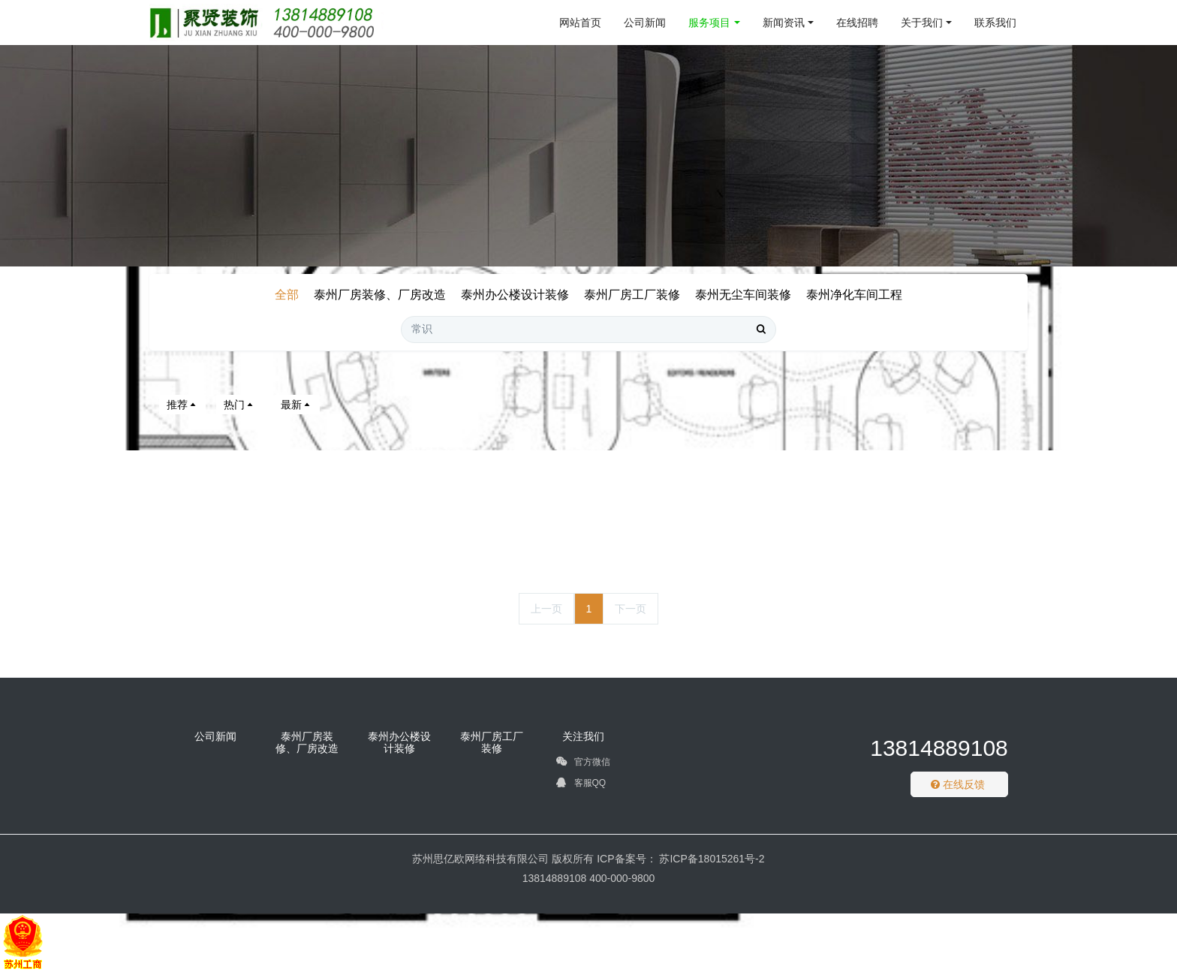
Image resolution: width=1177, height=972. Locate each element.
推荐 (182, 405)
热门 (239, 405)
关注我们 (583, 736)
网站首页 (580, 23)
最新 (296, 405)
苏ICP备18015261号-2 (711, 859)
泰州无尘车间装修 (743, 294)
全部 (287, 294)
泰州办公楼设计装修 (515, 294)
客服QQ (581, 785)
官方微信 (583, 764)
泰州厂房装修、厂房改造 (380, 294)
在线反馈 (958, 784)
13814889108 (939, 748)
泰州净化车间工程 (854, 294)
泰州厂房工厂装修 (632, 294)
